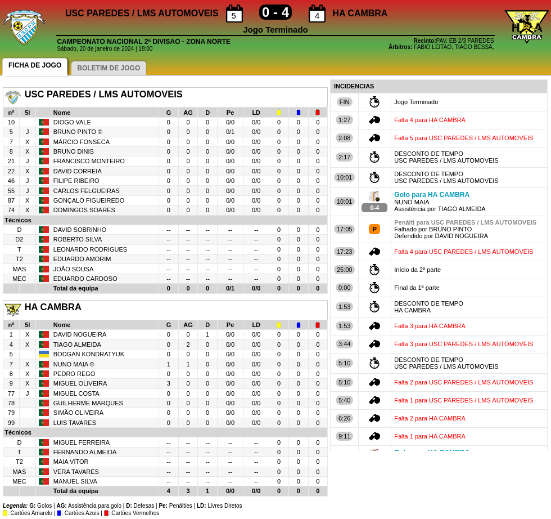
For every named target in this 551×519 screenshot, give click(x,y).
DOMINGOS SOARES (84, 210)
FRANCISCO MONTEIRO (89, 161)
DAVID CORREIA (77, 171)
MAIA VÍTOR (71, 461)
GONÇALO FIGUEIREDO (89, 200)
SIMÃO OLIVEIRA (78, 412)
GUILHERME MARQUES (88, 403)
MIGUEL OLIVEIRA (80, 383)
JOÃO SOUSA (73, 269)
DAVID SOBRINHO (80, 229)
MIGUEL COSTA (76, 393)
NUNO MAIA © (73, 364)
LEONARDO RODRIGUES (90, 249)
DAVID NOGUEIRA (80, 334)
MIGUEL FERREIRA (81, 442)
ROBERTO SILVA (77, 239)
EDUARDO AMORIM (82, 259)
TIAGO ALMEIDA (77, 344)
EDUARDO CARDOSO (85, 278)
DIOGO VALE (72, 122)
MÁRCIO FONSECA (81, 141)
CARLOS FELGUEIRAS (86, 190)
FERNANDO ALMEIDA (84, 452)
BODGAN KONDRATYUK (88, 354)
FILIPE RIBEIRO (76, 180)
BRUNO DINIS (73, 151)
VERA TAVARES (76, 471)
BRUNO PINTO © (77, 131)
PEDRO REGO (74, 373)
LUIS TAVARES (74, 422)
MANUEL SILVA (75, 481)
